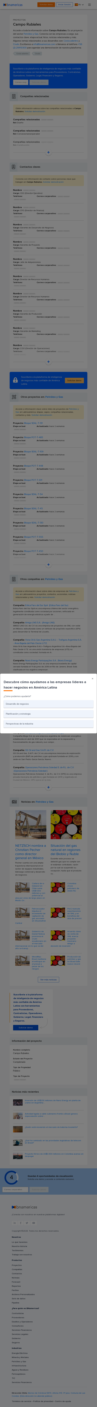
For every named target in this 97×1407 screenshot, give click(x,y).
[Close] (92, 679)
